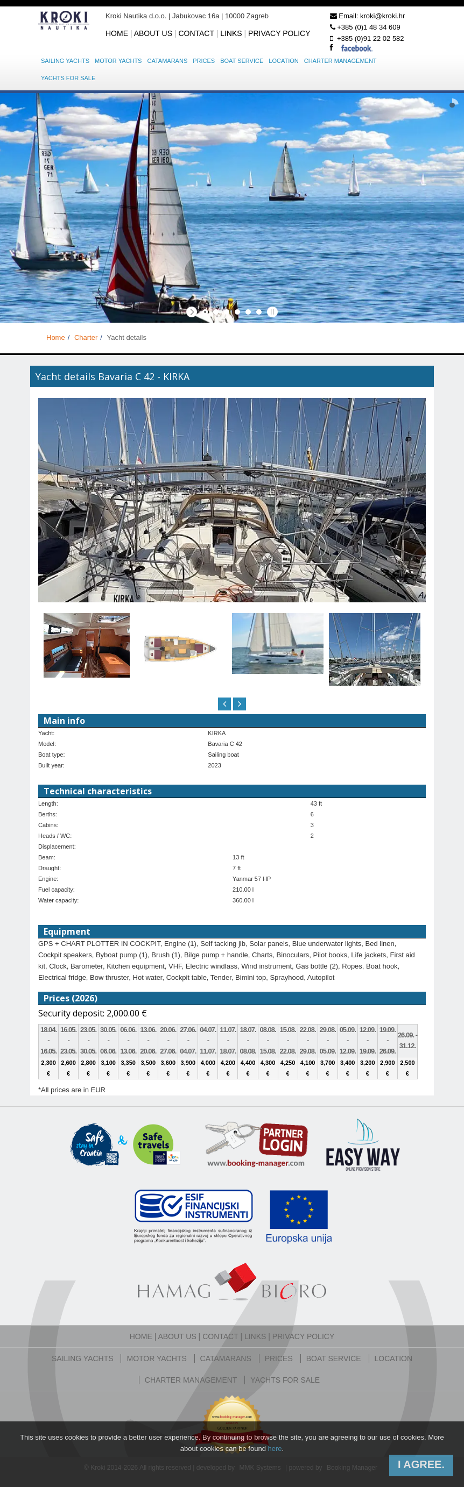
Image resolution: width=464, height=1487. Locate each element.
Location (283, 61)
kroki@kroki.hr (382, 16)
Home (117, 33)
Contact (196, 33)
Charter (85, 337)
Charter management (340, 61)
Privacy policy (279, 33)
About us (153, 33)
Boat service (241, 61)
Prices (204, 61)
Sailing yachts (65, 61)
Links (231, 33)
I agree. (421, 1464)
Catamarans (167, 61)
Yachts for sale (68, 78)
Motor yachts (118, 61)
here (275, 1449)
